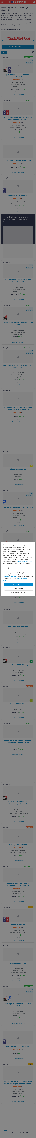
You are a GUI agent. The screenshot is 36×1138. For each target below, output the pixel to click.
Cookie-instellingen (22, 578)
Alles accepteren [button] (18, 584)
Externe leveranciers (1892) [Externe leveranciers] (24, 561)
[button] (18, 593)
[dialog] (18, 569)
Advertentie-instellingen (10, 576)
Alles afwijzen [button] (18, 588)
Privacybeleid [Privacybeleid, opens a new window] (6, 580)
